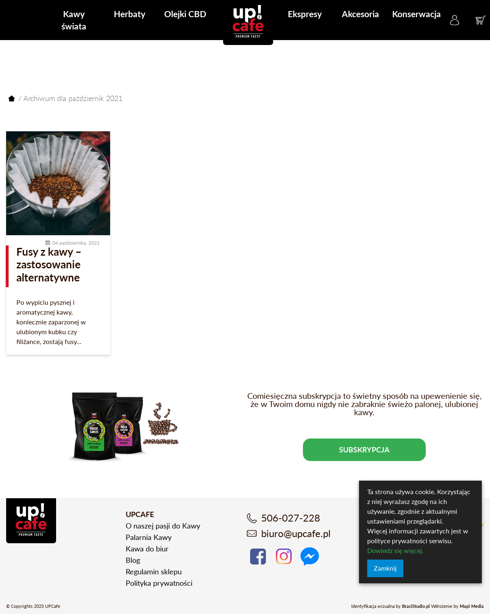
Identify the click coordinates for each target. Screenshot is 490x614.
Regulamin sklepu (154, 571)
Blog (133, 560)
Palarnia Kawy (149, 537)
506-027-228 (290, 518)
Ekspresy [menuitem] (305, 14)
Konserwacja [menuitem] (416, 14)
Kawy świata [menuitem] (73, 20)
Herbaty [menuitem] (129, 14)
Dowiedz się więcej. (395, 550)
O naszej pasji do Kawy (163, 525)
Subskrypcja (364, 449)
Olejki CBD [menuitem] (185, 14)
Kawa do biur (147, 548)
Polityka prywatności (159, 583)
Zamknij (385, 568)
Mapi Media (472, 606)
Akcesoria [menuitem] (360, 14)
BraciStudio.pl (416, 606)
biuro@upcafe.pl (296, 533)
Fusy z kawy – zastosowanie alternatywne (48, 264)
